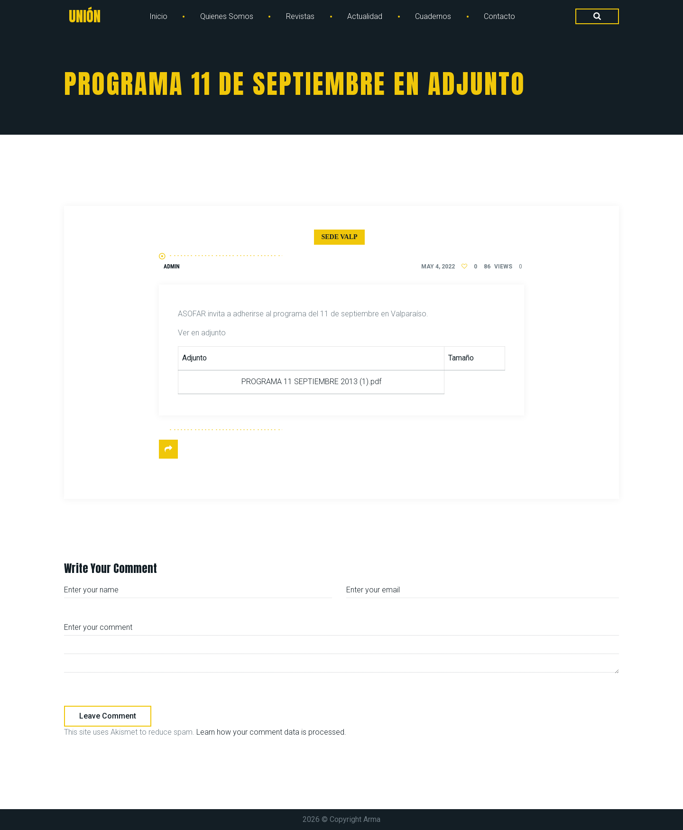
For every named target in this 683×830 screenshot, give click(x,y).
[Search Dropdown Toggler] (597, 17)
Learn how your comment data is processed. (271, 732)
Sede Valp (339, 236)
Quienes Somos (226, 16)
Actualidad (364, 16)
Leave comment (107, 715)
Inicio (158, 16)
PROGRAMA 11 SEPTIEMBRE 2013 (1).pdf (311, 381)
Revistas (300, 16)
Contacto (499, 16)
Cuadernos (433, 16)
